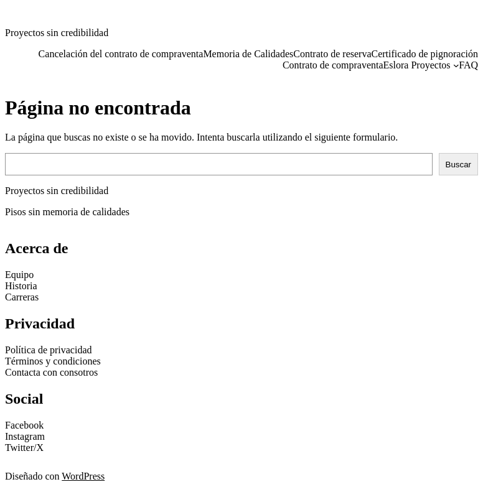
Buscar (458, 164)
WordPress (83, 476)
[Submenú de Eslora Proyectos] (456, 65)
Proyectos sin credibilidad (56, 32)
